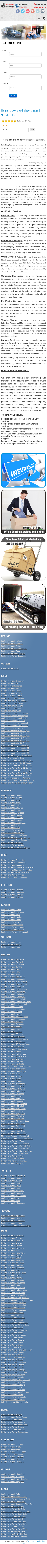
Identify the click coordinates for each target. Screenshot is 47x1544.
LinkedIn (38, 11)
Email (4, 61)
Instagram (43, 11)
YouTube (28, 11)
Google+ (33, 11)
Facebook (18, 11)
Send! (13, 95)
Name (4, 50)
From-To (5, 84)
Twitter (23, 11)
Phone (4, 72)
